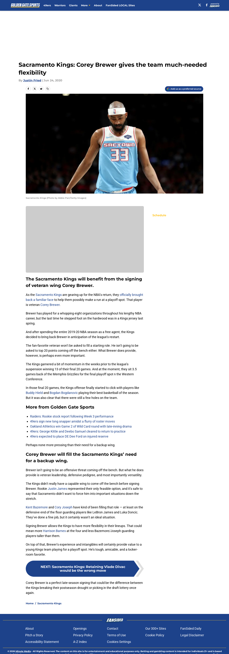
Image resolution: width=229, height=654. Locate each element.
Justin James (57, 488)
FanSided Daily (190, 641)
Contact (112, 641)
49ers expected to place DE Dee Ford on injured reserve (69, 436)
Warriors (59, 5)
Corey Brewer (50, 305)
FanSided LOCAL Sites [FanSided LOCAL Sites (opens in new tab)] (120, 5)
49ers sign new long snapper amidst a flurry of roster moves (72, 421)
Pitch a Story (34, 648)
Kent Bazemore (37, 507)
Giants (73, 5)
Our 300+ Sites (155, 641)
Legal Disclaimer (192, 648)
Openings (80, 641)
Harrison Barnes (54, 531)
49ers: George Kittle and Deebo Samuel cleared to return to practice (78, 431)
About (98, 5)
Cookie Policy (154, 648)
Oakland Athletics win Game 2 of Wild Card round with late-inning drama (81, 426)
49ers (47, 5)
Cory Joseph (63, 507)
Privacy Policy (83, 648)
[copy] (47, 88)
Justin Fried (32, 80)
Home (30, 616)
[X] (199, 5)
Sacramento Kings (49, 295)
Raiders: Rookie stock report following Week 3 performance (72, 416)
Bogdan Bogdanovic (64, 393)
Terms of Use (116, 648)
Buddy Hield (34, 393)
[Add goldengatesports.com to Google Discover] (184, 89)
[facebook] (207, 5)
